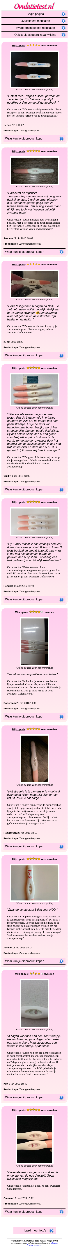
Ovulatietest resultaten (34, 20)
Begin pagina (34, 14)
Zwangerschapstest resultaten (34, 27)
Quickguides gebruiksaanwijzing (34, 34)
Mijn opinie (18, 45)
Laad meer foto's (34, 1230)
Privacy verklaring (34, 1245)
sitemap (54, 1243)
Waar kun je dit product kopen (23, 138)
